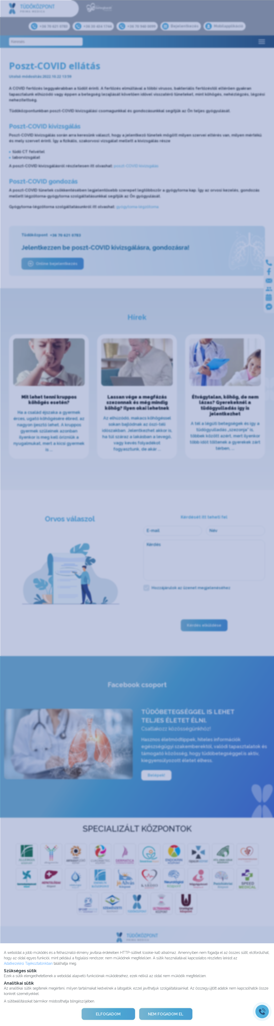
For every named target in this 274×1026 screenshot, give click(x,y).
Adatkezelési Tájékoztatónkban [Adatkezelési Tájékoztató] (28, 963)
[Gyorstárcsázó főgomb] (262, 1011)
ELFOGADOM (108, 1014)
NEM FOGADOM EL (166, 1014)
